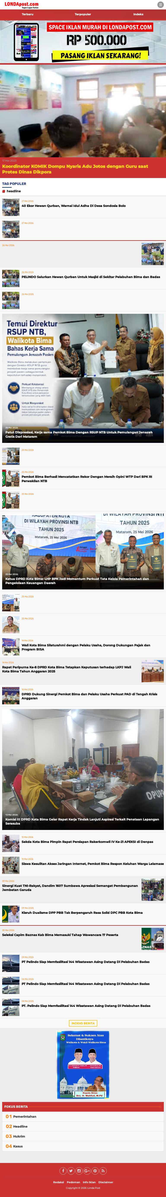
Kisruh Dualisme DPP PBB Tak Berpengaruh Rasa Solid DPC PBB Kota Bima (82, 913)
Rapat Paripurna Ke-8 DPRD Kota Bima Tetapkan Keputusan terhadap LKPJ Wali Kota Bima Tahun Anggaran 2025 (66, 669)
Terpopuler (83, 14)
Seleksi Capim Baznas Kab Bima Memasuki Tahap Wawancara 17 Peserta (60, 935)
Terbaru (27, 14)
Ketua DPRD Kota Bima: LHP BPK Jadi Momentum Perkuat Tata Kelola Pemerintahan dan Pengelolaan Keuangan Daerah (77, 581)
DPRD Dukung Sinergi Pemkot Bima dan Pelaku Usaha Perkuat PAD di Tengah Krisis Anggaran (89, 696)
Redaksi (58, 1182)
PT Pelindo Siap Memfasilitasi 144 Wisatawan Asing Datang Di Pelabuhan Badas (85, 962)
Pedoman (73, 1182)
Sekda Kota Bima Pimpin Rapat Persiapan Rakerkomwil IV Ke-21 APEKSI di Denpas (87, 842)
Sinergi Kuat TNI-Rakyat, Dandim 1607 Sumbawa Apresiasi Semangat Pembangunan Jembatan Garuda (70, 888)
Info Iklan (89, 1182)
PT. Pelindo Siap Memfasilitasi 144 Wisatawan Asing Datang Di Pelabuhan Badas (86, 1006)
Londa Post (93, 1187)
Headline (14, 191)
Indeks (138, 14)
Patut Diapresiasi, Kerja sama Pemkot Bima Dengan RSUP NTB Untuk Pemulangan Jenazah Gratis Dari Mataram (79, 434)
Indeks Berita (83, 1023)
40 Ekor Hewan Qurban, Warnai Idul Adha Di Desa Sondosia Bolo (74, 206)
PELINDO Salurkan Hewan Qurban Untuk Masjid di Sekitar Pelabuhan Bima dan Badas (91, 277)
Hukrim (19, 1136)
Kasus (17, 1146)
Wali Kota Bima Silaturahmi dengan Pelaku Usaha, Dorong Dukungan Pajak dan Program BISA (86, 647)
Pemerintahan (24, 1117)
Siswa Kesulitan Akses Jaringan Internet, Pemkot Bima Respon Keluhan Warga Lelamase (93, 864)
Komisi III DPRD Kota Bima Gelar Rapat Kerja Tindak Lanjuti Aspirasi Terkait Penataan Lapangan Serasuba (82, 821)
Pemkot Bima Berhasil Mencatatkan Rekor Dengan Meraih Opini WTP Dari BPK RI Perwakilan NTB (87, 479)
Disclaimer (105, 1182)
